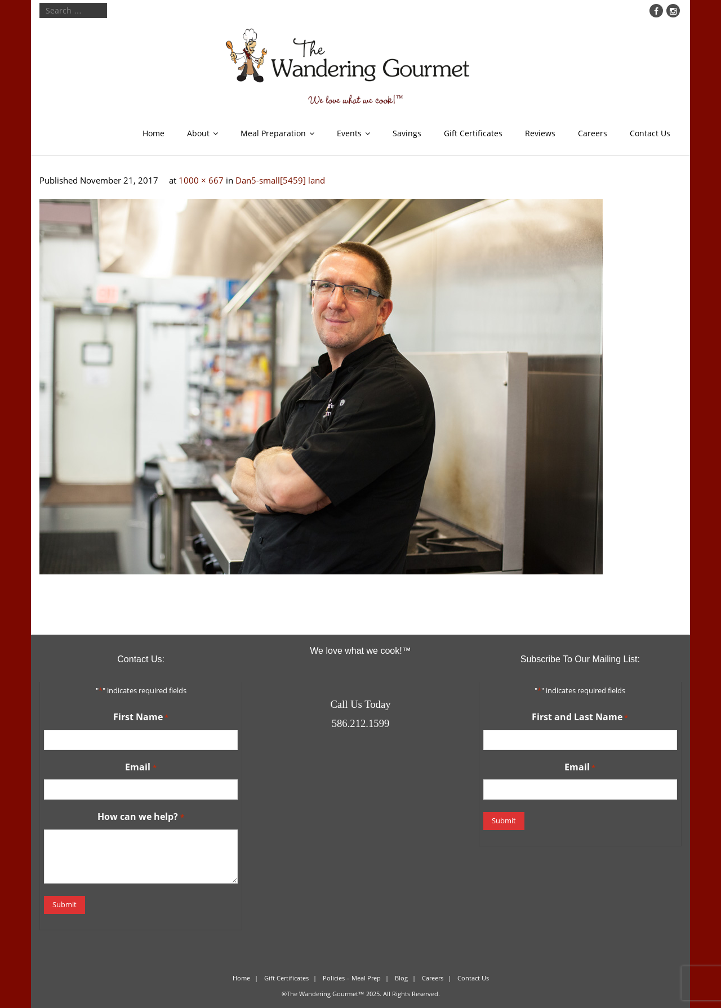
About (198, 133)
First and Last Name (580, 717)
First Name (140, 717)
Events (349, 133)
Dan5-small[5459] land (280, 180)
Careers (592, 133)
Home (153, 133)
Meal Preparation (273, 133)
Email (140, 767)
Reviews (540, 133)
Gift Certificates (473, 133)
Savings (407, 133)
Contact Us (650, 133)
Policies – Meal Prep (352, 978)
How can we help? (140, 817)
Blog (401, 978)
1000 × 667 (201, 180)
